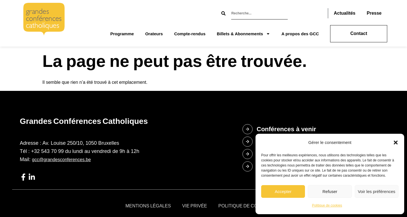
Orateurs (154, 33)
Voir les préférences (376, 191)
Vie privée (194, 205)
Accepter (283, 191)
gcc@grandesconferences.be (61, 159)
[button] (396, 142)
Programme (122, 33)
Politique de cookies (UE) (250, 205)
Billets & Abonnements (243, 34)
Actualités (344, 13)
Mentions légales (148, 205)
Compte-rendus (189, 33)
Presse (374, 13)
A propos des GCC (300, 33)
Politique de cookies (327, 205)
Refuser (329, 191)
